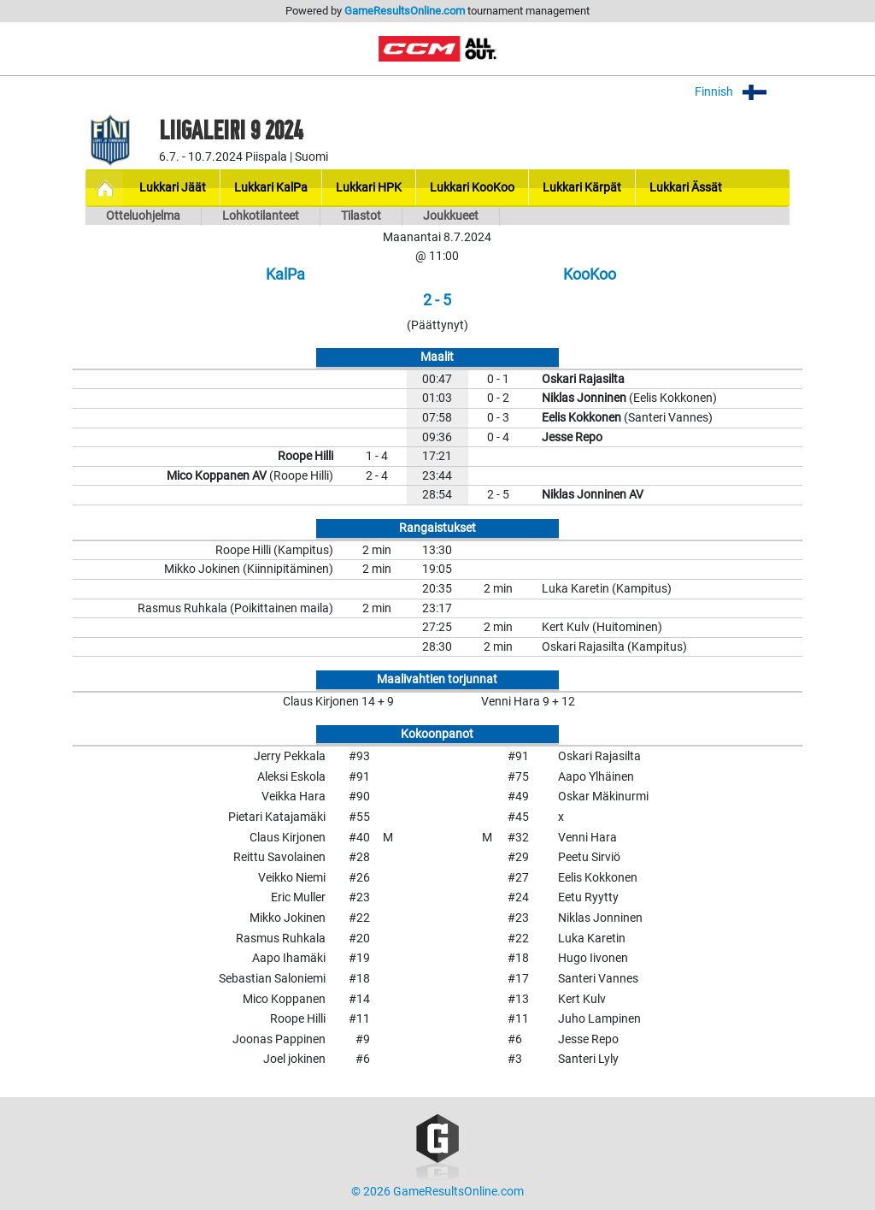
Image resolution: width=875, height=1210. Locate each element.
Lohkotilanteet (260, 216)
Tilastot (361, 216)
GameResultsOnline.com (404, 10)
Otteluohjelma (143, 216)
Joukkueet (451, 216)
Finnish (742, 92)
